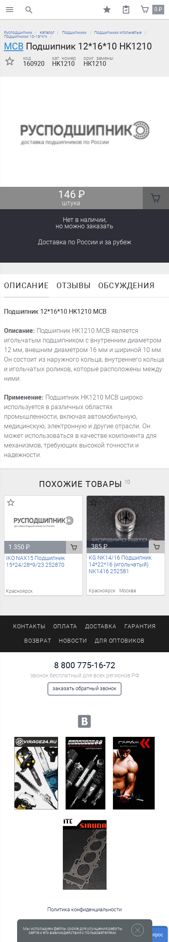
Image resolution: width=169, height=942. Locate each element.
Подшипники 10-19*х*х (25, 36)
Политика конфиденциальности (84, 909)
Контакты (29, 626)
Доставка (84, 242)
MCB (13, 46)
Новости (73, 640)
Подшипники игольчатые (118, 32)
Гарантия (140, 626)
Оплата (65, 626)
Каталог (47, 32)
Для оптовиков (120, 640)
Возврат (37, 640)
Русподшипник (18, 32)
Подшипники (74, 32)
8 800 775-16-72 (84, 665)
